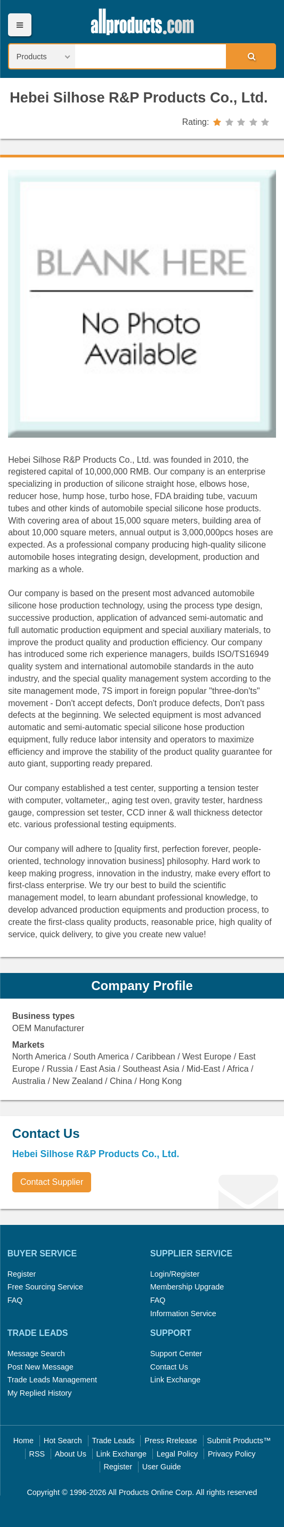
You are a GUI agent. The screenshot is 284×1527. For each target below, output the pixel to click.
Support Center (176, 1353)
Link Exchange (175, 1379)
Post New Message (40, 1367)
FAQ (15, 1300)
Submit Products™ (239, 1440)
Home (23, 1440)
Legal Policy (177, 1454)
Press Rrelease (170, 1440)
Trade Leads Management (52, 1379)
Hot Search (63, 1440)
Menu (19, 24)
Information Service (183, 1313)
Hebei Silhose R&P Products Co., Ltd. (138, 97)
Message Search (36, 1353)
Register (21, 1274)
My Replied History (39, 1393)
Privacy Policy (232, 1454)
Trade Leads (113, 1440)
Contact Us (169, 1367)
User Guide (161, 1466)
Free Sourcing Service (45, 1287)
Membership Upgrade (187, 1287)
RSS (37, 1454)
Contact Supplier (51, 1181)
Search (250, 56)
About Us (70, 1454)
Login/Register (175, 1274)
